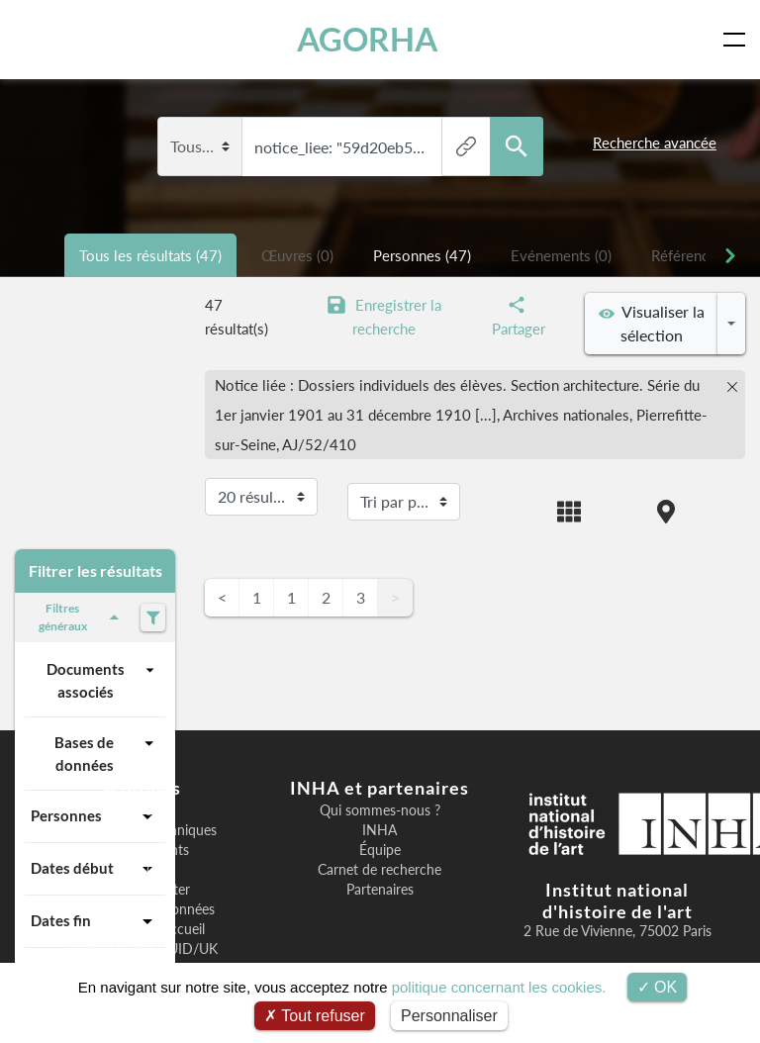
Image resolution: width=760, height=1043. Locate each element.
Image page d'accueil (142, 929)
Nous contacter (142, 890)
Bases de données (106, 752)
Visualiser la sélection (652, 323)
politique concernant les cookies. (499, 987)
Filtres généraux (82, 617)
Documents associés (103, 679)
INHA (379, 830)
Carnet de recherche (379, 870)
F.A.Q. (142, 870)
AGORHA (374, 39)
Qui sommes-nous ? (380, 810)
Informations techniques (142, 830)
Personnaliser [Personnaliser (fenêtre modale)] (449, 1015)
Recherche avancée (654, 142)
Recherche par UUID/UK (142, 949)
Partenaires (380, 890)
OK (657, 987)
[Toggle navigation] (738, 39)
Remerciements (142, 850)
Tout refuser (314, 1015)
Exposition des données (142, 909)
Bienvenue (142, 810)
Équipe (380, 850)
